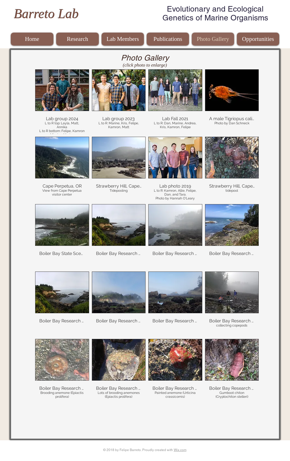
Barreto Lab (46, 13)
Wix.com (180, 450)
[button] (62, 101)
